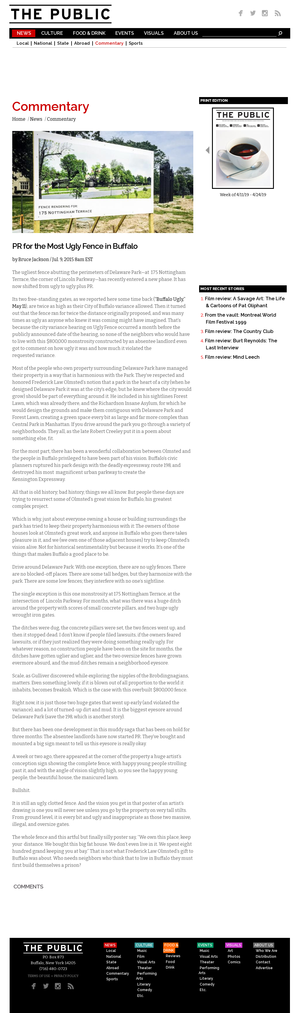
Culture (52, 33)
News (24, 33)
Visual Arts (146, 962)
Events (124, 33)
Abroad (82, 43)
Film (141, 957)
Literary (144, 984)
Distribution (266, 957)
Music (142, 951)
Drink (170, 967)
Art (230, 951)
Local (23, 43)
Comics (234, 962)
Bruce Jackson (33, 259)
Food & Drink (89, 33)
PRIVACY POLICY (66, 976)
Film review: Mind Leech (232, 357)
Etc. (140, 996)
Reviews (173, 956)
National (43, 43)
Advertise (264, 968)
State (63, 43)
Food (170, 962)
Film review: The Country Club (239, 331)
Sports (136, 43)
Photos (234, 957)
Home (18, 119)
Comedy (144, 990)
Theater (144, 968)
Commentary (109, 43)
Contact (263, 962)
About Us (186, 33)
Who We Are (266, 951)
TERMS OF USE (39, 976)
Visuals (154, 33)
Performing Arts (146, 976)
